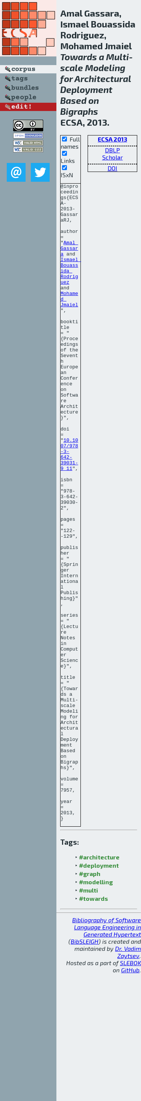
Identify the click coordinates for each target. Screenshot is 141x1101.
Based (73, 100)
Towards (78, 56)
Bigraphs (79, 111)
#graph (89, 1001)
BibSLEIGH (85, 1068)
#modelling (96, 1009)
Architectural (102, 78)
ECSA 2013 (112, 139)
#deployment (99, 992)
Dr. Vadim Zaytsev (128, 1079)
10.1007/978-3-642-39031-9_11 (69, 508)
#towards (93, 1026)
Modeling (105, 67)
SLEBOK (130, 1090)
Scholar (112, 157)
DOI (112, 168)
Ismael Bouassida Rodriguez (71, 289)
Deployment (86, 89)
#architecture (99, 984)
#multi (88, 1017)
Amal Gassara (69, 261)
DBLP (112, 150)
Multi (117, 56)
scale (71, 67)
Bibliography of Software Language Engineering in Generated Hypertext (106, 1054)
